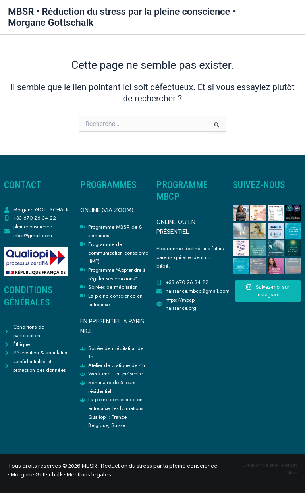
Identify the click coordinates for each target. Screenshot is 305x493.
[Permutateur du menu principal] (289, 17)
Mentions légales (89, 475)
